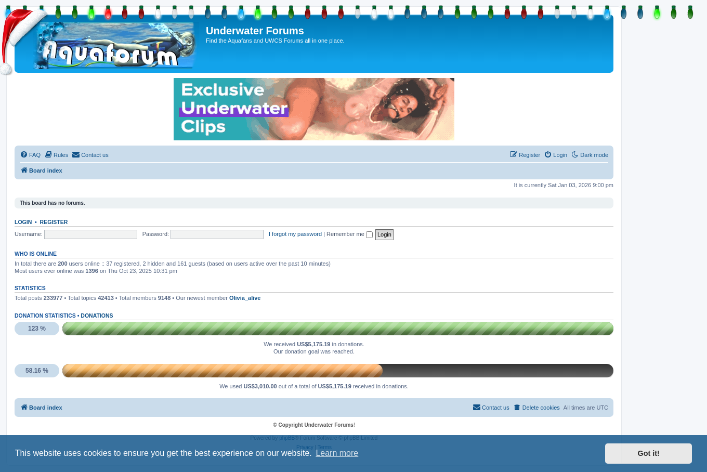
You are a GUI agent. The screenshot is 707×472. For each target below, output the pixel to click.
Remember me (349, 234)
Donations (97, 315)
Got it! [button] (649, 453)
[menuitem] (30, 155)
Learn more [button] (337, 453)
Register (54, 222)
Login (23, 222)
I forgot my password (295, 234)
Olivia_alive (245, 298)
